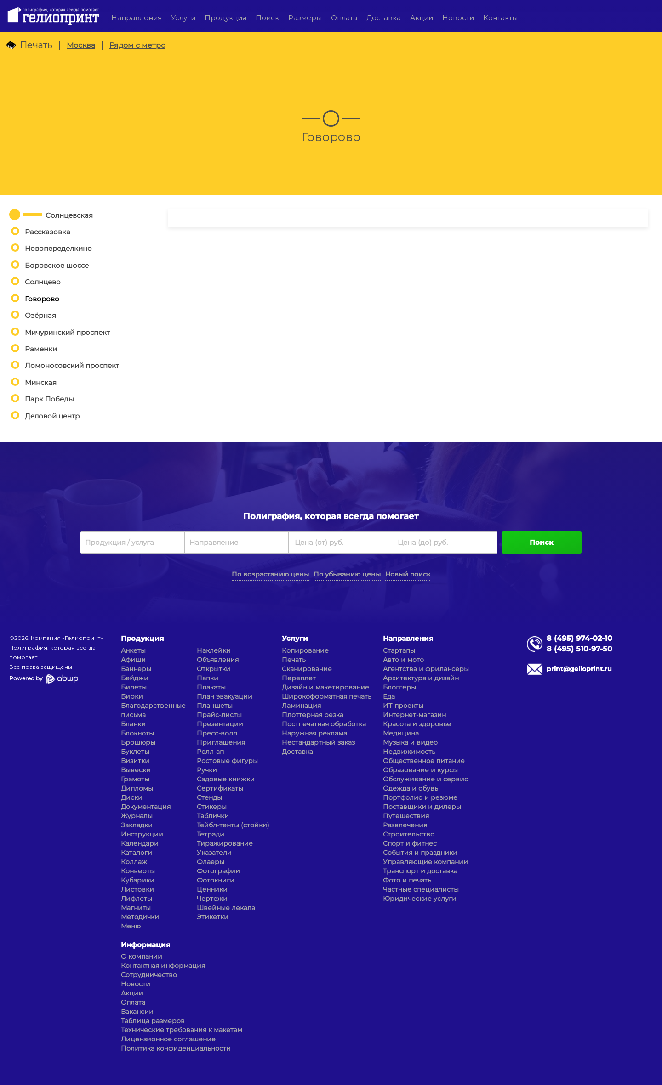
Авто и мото (403, 660)
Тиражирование (225, 843)
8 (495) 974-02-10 (579, 638)
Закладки (137, 825)
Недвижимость (409, 751)
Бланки (133, 724)
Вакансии (137, 1011)
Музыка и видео (410, 742)
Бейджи (134, 678)
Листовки (137, 889)
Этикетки (212, 917)
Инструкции (142, 834)
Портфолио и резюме (420, 797)
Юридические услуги (420, 898)
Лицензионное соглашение (168, 1039)
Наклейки (214, 650)
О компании (141, 956)
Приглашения (221, 742)
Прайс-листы (219, 715)
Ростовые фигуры (227, 761)
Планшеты (215, 705)
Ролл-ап (210, 751)
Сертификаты (220, 788)
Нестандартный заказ (318, 742)
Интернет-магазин (414, 715)
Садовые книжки (226, 779)
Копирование (305, 650)
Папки (207, 678)
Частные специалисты (421, 889)
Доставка (383, 17)
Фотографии (218, 871)
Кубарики (137, 880)
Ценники (212, 889)
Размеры (305, 17)
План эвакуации (224, 696)
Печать (294, 660)
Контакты (500, 17)
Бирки (132, 696)
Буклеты (135, 751)
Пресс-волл (217, 733)
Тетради (210, 834)
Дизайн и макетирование (325, 687)
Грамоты (135, 779)
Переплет (299, 678)
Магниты (136, 908)
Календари (140, 843)
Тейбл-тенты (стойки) (233, 825)
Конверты (138, 871)
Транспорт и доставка (420, 871)
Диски (132, 797)
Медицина (401, 733)
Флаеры (210, 862)
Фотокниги (215, 880)
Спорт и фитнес (410, 843)
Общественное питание (424, 761)
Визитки (135, 761)
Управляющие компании (425, 862)
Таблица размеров (153, 1021)
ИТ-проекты (403, 705)
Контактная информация (163, 965)
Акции (421, 17)
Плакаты (211, 687)
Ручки (207, 770)
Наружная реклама (314, 733)
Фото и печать (407, 880)
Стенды (209, 797)
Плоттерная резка (312, 715)
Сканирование (307, 669)
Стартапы (399, 650)
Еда (389, 696)
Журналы (137, 816)
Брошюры (138, 742)
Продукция (225, 17)
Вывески (136, 770)
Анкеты (133, 650)
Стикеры (212, 806)
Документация (146, 806)
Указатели (214, 852)
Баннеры (136, 669)
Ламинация (301, 705)
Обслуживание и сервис (425, 779)
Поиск (267, 17)
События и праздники (420, 852)
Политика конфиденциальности (176, 1048)
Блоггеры (399, 687)
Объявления (218, 660)
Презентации (220, 724)
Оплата (344, 17)
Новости (458, 17)
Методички (140, 917)
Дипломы (137, 788)
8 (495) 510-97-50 (579, 648)
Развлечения (405, 825)
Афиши (133, 660)
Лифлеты (136, 898)
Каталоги (136, 852)
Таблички (213, 816)
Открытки (213, 669)
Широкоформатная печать (326, 696)
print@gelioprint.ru (579, 669)
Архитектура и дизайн (421, 678)
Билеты (134, 687)
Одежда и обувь (410, 788)
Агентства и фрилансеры (426, 669)
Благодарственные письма (153, 710)
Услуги (183, 17)
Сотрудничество (149, 975)
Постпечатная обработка (324, 724)
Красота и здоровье (417, 724)
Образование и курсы (420, 770)
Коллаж (134, 862)
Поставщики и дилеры (422, 806)
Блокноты (137, 733)
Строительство (408, 834)
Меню (131, 926)
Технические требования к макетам (181, 1030)
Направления (136, 17)
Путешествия (406, 816)
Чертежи (212, 898)
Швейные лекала (226, 908)
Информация (145, 944)
